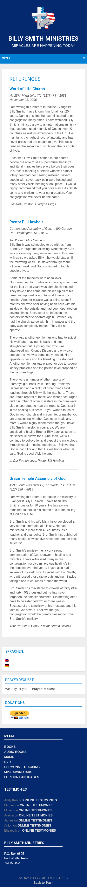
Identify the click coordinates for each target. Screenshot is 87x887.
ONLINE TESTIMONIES (40, 800)
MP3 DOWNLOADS (18, 772)
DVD (7, 762)
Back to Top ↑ (44, 882)
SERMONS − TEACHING (22, 767)
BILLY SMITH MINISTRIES (43, 38)
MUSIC (9, 757)
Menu (6, 58)
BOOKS (10, 746)
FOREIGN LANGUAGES (21, 777)
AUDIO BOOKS (15, 751)
